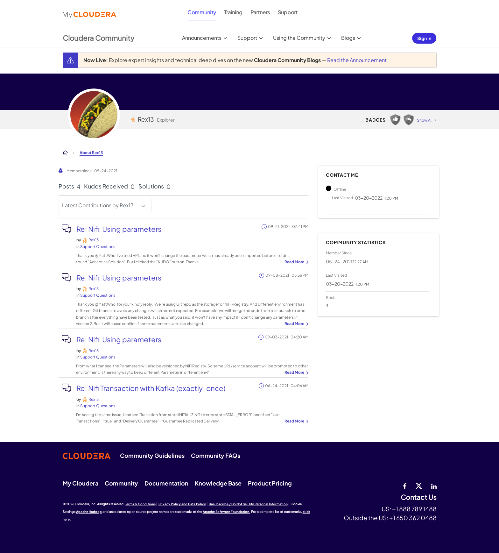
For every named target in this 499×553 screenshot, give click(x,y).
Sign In (424, 38)
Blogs (348, 37)
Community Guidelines (152, 455)
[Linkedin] (434, 485)
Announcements (201, 37)
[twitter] (419, 485)
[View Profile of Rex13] (93, 240)
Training (233, 12)
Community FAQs (215, 455)
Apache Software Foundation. (226, 512)
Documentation (166, 483)
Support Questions (97, 246)
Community (201, 12)
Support (288, 12)
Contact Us (419, 497)
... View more (295, 262)
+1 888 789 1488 (414, 509)
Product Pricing (270, 483)
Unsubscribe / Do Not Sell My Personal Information (248, 504)
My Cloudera (80, 483)
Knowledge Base (218, 483)
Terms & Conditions (140, 504)
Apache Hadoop (89, 512)
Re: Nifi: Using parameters (118, 228)
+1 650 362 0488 (413, 517)
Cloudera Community (98, 37)
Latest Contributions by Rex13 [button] (98, 205)
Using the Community (299, 37)
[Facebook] (404, 485)
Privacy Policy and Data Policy (182, 504)
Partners (260, 12)
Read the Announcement (357, 60)
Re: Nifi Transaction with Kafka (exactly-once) (150, 388)
